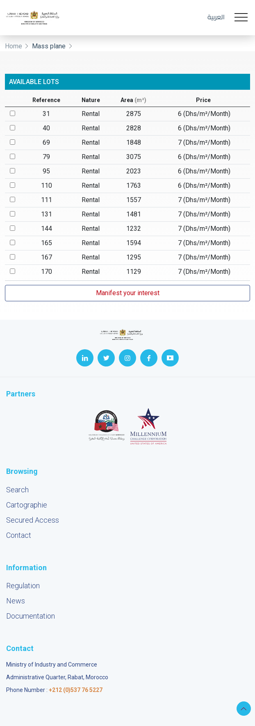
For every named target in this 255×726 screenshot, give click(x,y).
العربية (216, 17)
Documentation (30, 616)
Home (13, 46)
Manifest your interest (127, 293)
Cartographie (26, 505)
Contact (18, 535)
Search (17, 489)
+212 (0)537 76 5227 (75, 690)
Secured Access (32, 520)
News (15, 600)
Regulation (23, 585)
